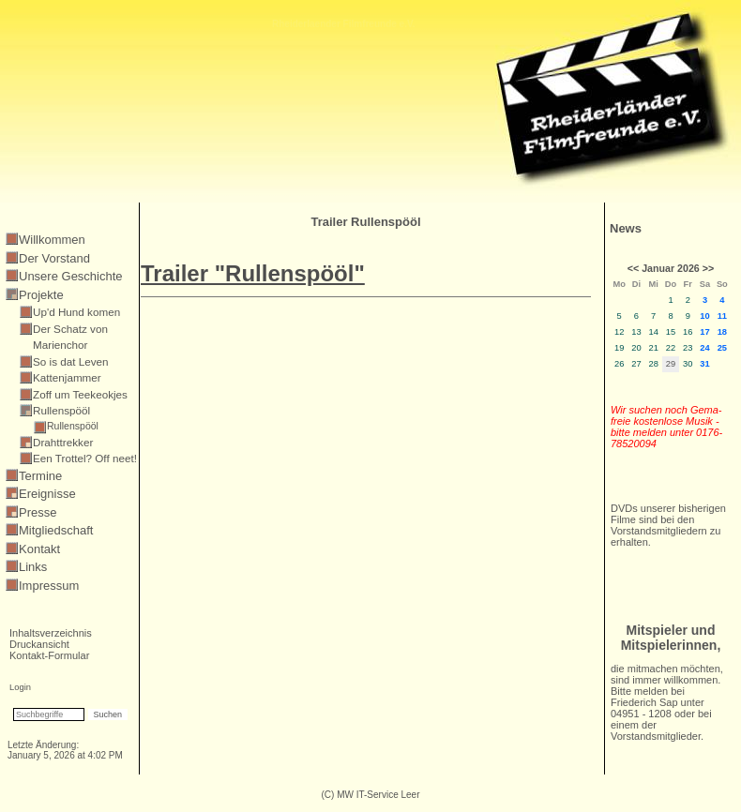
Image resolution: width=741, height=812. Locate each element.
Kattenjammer (67, 377)
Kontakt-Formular (49, 655)
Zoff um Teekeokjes (80, 394)
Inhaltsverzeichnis (50, 633)
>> (708, 268)
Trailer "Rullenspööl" (253, 273)
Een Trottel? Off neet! (85, 458)
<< (633, 268)
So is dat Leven (71, 361)
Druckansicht (39, 644)
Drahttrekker (63, 442)
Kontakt (39, 549)
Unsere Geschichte (71, 276)
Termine (40, 476)
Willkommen (52, 240)
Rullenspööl (61, 410)
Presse (37, 512)
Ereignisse (47, 494)
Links (33, 567)
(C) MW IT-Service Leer (370, 794)
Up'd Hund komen (76, 312)
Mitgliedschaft (56, 530)
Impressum (49, 586)
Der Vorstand (54, 258)
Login (20, 687)
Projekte (41, 295)
